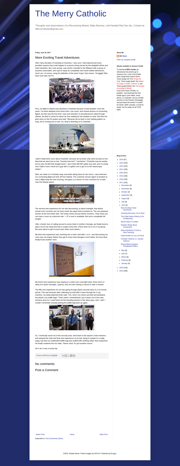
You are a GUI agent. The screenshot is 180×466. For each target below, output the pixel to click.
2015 (121, 271)
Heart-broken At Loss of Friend (132, 236)
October (124, 192)
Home (72, 434)
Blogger (113, 454)
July (123, 202)
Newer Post (40, 434)
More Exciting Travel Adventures (128, 209)
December (125, 185)
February (125, 260)
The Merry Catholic (70, 13)
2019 (121, 176)
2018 (121, 179)
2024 (121, 160)
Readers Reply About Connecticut (129, 226)
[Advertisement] (86, 40)
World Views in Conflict (129, 222)
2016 (121, 268)
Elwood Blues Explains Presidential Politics (129, 245)
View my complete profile (126, 60)
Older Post (104, 434)
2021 (121, 169)
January (124, 263)
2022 (121, 166)
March (124, 257)
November (125, 189)
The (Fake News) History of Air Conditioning (132, 217)
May (123, 250)
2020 (121, 173)
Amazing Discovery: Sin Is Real (132, 213)
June (123, 205)
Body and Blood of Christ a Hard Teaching (131, 231)
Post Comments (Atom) (54, 439)
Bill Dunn (123, 56)
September (125, 195)
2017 (121, 183)
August (124, 198)
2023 (121, 163)
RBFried (97, 454)
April (123, 254)
